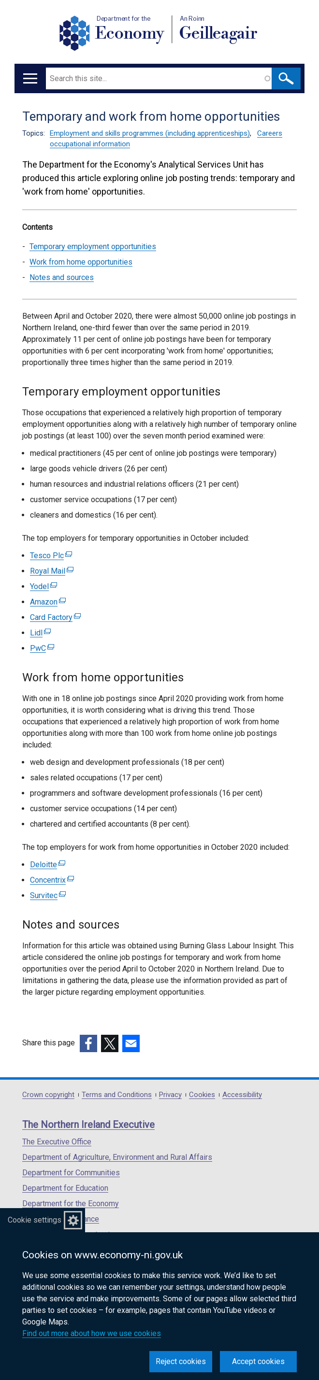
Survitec (48, 895)
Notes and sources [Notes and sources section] (61, 277)
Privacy (170, 1094)
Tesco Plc (51, 555)
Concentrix (52, 880)
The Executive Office (56, 1141)
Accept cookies (258, 1361)
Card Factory (55, 617)
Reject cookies (181, 1361)
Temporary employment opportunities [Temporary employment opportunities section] (92, 246)
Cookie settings (34, 1220)
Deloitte (47, 864)
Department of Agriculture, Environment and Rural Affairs (117, 1157)
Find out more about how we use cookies (91, 1333)
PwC (42, 648)
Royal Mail (51, 571)
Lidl (40, 632)
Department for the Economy (70, 1203)
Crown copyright (48, 1094)
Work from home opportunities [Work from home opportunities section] (80, 262)
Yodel (43, 586)
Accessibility (242, 1094)
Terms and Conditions (117, 1094)
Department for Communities (71, 1172)
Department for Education (65, 1188)
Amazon (48, 601)
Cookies (202, 1094)
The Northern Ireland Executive (88, 1124)
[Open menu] (30, 78)
